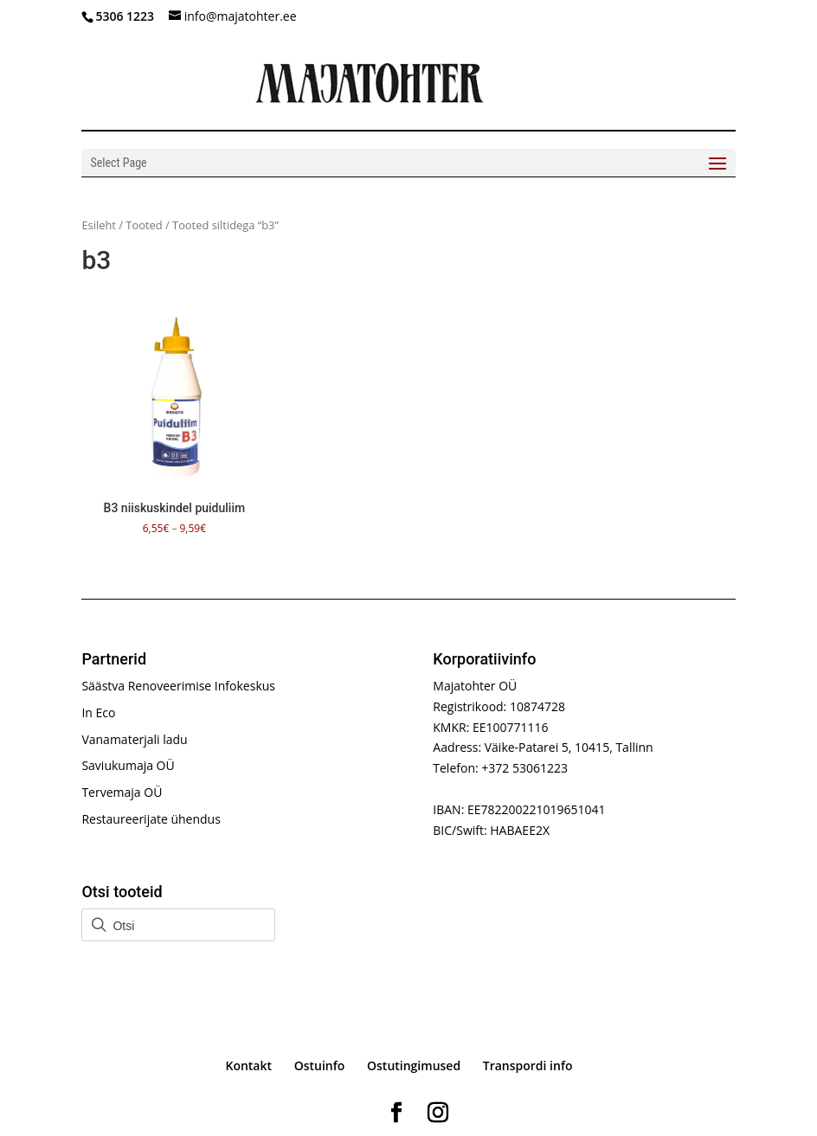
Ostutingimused (413, 1065)
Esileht (98, 225)
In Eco (98, 712)
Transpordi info (528, 1065)
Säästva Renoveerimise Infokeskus (178, 685)
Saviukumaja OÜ (127, 765)
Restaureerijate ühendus (150, 819)
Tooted (143, 225)
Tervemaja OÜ (121, 792)
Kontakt (248, 1065)
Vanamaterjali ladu (134, 739)
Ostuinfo (319, 1065)
